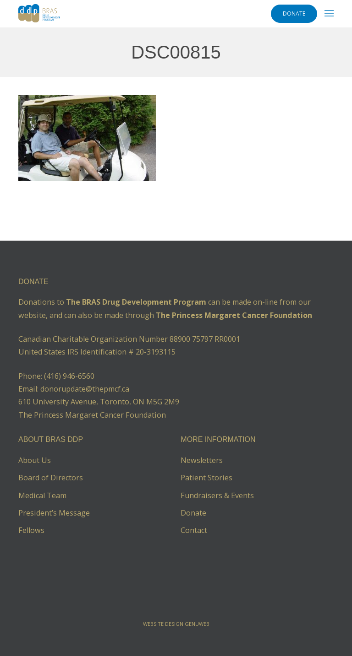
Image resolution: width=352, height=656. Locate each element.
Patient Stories (206, 478)
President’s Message (54, 513)
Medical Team (42, 495)
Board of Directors (50, 478)
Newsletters (202, 460)
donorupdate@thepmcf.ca (84, 389)
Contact (194, 530)
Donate (193, 513)
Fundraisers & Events (217, 495)
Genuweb (197, 623)
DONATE (294, 13)
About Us (34, 460)
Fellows (31, 530)
